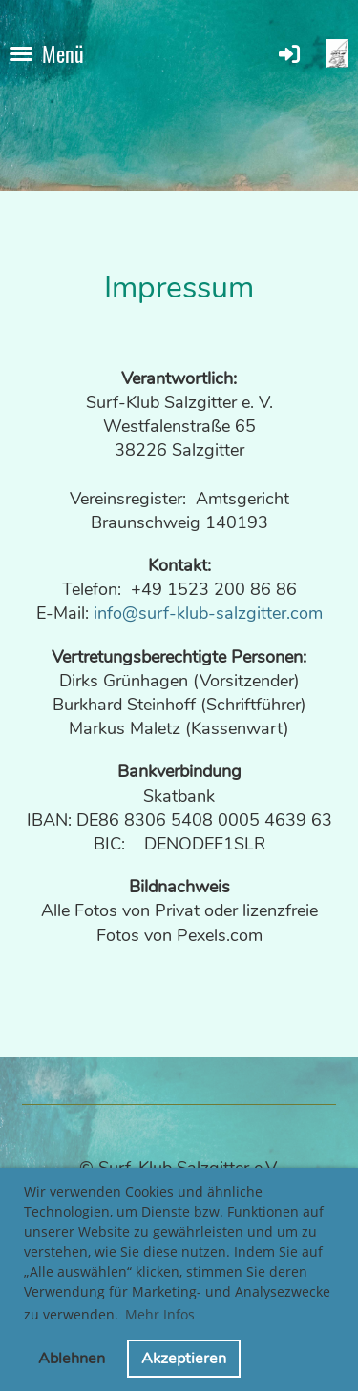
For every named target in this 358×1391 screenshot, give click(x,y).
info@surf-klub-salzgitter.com (208, 613)
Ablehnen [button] (71, 1358)
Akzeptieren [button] (183, 1358)
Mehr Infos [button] (160, 1314)
